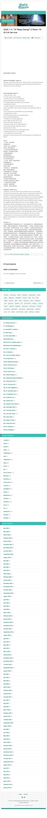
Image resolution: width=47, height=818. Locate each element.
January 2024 (7, 619)
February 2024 (7, 616)
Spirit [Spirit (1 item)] (26, 312)
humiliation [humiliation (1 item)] (37, 300)
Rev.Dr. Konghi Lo (8, 426)
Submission (7, 511)
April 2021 (6, 706)
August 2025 (7, 557)
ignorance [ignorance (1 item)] (10, 303)
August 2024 (7, 596)
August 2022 (7, 671)
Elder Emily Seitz (8, 339)
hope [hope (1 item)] (31, 300)
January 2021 (7, 716)
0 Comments (32, 38)
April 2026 (6, 531)
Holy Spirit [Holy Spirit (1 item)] (26, 300)
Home (20, 794)
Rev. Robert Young (9, 420)
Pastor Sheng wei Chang (10, 361)
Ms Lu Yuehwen (8, 352)
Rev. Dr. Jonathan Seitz (10, 391)
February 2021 (7, 713)
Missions (6, 476)
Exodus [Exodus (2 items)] (25, 297)
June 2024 (6, 603)
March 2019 (7, 781)
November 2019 (8, 755)
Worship (27, 254)
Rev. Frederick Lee (9, 397)
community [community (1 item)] (13, 295)
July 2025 (6, 560)
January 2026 (7, 541)
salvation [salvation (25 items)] (38, 309)
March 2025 (7, 573)
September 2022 (8, 667)
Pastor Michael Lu (9, 358)
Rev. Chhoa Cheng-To (10, 374)
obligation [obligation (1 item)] (17, 306)
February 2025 (7, 577)
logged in (12, 273)
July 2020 (6, 729)
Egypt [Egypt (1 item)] (5, 297)
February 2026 (7, 538)
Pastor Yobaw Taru (9, 371)
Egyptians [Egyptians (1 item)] (11, 297)
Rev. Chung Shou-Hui (9, 381)
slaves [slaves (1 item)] (13, 312)
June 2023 (6, 641)
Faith (11, 254)
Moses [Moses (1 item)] (6, 306)
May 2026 (6, 528)
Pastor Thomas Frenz (10, 365)
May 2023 (6, 645)
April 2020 (6, 739)
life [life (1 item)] (21, 303)
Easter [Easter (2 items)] (38, 295)
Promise (6, 485)
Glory (5, 463)
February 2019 (7, 784)
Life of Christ (7, 472)
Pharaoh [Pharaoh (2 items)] (39, 306)
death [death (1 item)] (18, 295)
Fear (5, 456)
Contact (26, 794)
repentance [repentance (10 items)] (14, 309)
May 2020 (6, 735)
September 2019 (8, 761)
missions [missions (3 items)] (34, 303)
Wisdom (6, 514)
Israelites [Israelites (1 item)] (17, 303)
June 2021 (6, 700)
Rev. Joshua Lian (8, 400)
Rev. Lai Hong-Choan (9, 410)
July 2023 (6, 638)
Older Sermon (38, 283)
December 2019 (8, 752)
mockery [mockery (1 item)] (40, 303)
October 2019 (7, 758)
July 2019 (6, 768)
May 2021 (6, 703)
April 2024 (6, 609)
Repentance (7, 495)
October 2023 (7, 628)
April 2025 (6, 570)
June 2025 (6, 564)
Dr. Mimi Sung (7, 332)
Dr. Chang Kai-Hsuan (9, 323)
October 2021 (7, 697)
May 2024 (6, 606)
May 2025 (6, 567)
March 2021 (7, 710)
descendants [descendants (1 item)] (32, 295)
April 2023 (6, 648)
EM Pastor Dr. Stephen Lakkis (22, 38)
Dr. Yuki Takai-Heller (9, 336)
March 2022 (7, 687)
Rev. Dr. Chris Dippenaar (10, 387)
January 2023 (7, 654)
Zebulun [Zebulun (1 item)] (37, 312)
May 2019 (6, 774)
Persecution (16, 254)
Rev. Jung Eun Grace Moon (11, 404)
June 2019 (6, 771)
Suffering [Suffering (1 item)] (31, 312)
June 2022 (6, 677)
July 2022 (6, 674)
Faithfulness (7, 453)
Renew (5, 492)
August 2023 (7, 635)
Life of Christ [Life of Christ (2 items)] (27, 303)
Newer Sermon (9, 283)
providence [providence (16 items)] (7, 309)
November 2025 (8, 547)
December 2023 (8, 622)
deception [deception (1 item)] (24, 295)
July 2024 (6, 599)
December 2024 (8, 583)
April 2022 (6, 684)
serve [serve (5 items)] (5, 312)
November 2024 (8, 586)
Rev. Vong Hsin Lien (9, 423)
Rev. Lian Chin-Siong (9, 413)
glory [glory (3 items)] (16, 300)
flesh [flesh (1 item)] (37, 297)
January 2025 (7, 580)
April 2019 (6, 778)
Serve (5, 505)
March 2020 (7, 742)
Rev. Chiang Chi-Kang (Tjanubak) (13, 378)
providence (7, 489)
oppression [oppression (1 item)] (25, 306)
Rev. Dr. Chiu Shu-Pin (9, 384)
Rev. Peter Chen (8, 417)
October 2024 (7, 590)
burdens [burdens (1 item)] (6, 295)
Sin (4, 508)
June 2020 (6, 732)
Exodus (6, 446)
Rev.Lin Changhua (8, 430)
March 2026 (7, 535)
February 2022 (7, 690)
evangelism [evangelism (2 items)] (18, 297)
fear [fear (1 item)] (33, 297)
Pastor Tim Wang (8, 368)
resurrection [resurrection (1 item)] (22, 309)
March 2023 (7, 651)
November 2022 (8, 661)
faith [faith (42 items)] (29, 297)
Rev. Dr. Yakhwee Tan (10, 394)
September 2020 (8, 723)
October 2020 (7, 719)
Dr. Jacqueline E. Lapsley (10, 329)
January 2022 (7, 693)
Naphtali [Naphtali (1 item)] (11, 306)
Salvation (22, 254)
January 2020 (7, 748)
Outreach (6, 479)
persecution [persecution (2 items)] (32, 306)
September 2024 (8, 593)
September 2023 (8, 632)
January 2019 (7, 787)
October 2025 (7, 551)
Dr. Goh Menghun (8, 326)
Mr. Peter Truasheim (9, 348)
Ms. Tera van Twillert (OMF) (11, 355)
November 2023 (8, 625)
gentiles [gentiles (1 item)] (11, 300)
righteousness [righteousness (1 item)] (30, 309)
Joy (4, 469)
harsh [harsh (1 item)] (20, 300)
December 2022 (8, 658)
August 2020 (7, 726)
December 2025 (8, 544)
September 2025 (8, 554)
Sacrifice (6, 498)
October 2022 (7, 664)
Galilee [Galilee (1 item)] (5, 300)
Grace (5, 466)
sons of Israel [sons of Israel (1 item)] (19, 312)
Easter (5, 443)
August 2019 (7, 765)
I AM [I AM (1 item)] (5, 303)
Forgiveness (7, 459)
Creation (6, 440)
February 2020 (7, 745)
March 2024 (7, 612)
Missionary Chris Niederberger (12, 345)
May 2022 (6, 680)
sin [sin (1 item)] (9, 312)
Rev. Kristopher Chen (9, 407)
